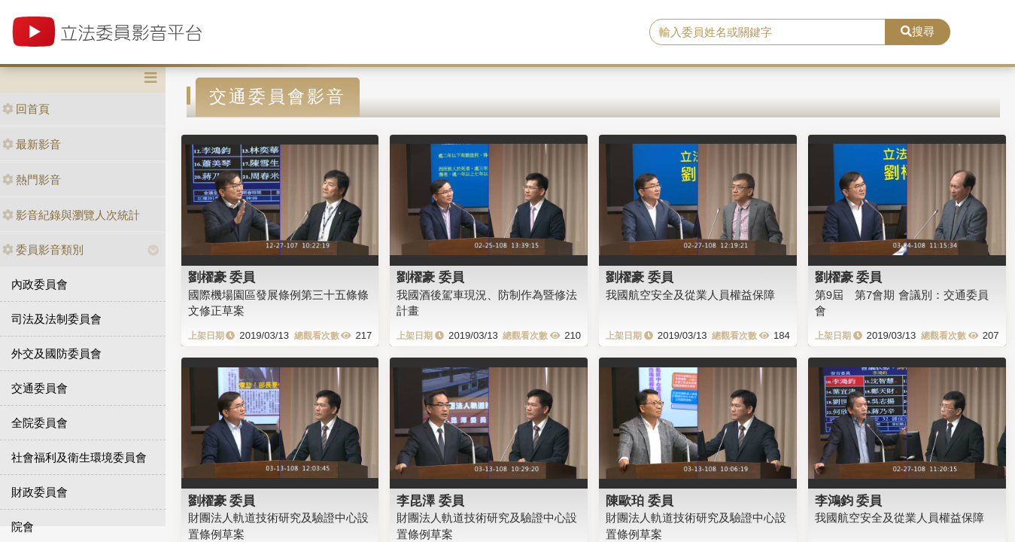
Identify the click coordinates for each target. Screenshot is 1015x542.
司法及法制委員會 (56, 318)
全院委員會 (39, 422)
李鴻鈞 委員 (849, 500)
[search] (767, 32)
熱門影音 (31, 179)
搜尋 (917, 31)
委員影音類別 (43, 249)
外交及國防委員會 (56, 353)
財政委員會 (39, 492)
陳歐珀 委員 (639, 500)
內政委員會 (39, 284)
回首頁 (26, 108)
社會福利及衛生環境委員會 (79, 457)
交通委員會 (39, 388)
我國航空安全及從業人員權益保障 (690, 294)
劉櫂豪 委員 (222, 277)
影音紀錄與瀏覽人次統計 (71, 215)
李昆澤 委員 (430, 500)
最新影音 (31, 144)
